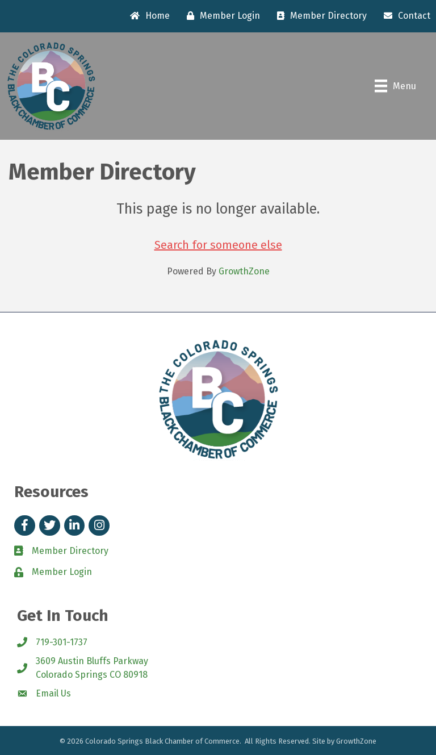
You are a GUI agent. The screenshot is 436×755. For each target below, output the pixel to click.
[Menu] (395, 86)
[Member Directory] (319, 16)
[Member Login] (220, 16)
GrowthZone (244, 271)
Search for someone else (218, 245)
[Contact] (404, 16)
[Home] (147, 16)
